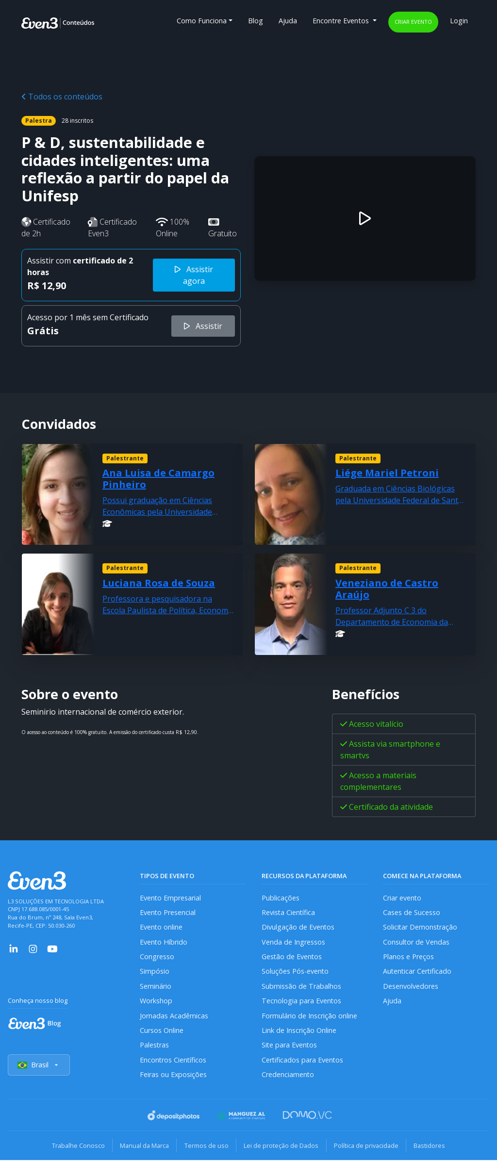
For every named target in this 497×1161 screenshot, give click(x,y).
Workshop (156, 1001)
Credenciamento (288, 1075)
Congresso (157, 957)
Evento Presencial (168, 912)
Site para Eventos (290, 1045)
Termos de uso (206, 1146)
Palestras (154, 1045)
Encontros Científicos (173, 1060)
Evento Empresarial (170, 897)
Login (459, 20)
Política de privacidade (367, 1146)
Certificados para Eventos (303, 1060)
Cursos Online (161, 1031)
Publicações (280, 897)
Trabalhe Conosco (76, 1146)
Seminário (155, 986)
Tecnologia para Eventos (302, 1001)
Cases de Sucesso (411, 912)
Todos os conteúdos (61, 96)
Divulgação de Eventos (298, 927)
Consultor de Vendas (416, 942)
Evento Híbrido (164, 942)
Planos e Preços (408, 957)
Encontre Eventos (342, 20)
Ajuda (288, 20)
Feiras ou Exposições (173, 1075)
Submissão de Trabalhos (301, 986)
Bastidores (431, 1146)
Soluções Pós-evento (295, 972)
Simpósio (154, 972)
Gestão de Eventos (292, 957)
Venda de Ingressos (293, 942)
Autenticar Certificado (418, 972)
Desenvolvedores (410, 986)
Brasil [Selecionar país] (38, 1066)
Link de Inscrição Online (299, 1031)
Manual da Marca (143, 1146)
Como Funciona (202, 20)
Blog (255, 20)
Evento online (161, 927)
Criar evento (413, 21)
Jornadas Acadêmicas (174, 1016)
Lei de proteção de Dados (281, 1146)
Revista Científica (289, 912)
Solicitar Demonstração (420, 927)
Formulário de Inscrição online (309, 1016)
